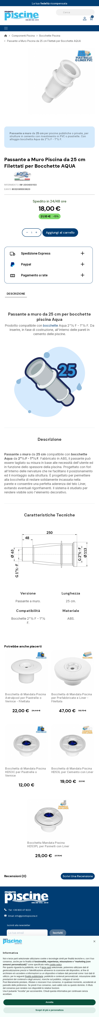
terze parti (46, 967)
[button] (94, 941)
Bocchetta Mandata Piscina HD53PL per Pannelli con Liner (48, 844)
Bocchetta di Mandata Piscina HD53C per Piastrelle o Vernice (25, 772)
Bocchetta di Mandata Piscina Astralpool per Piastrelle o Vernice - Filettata (25, 697)
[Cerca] (75, 12)
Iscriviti (58, 932)
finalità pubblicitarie (34, 976)
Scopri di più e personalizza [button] (49, 1010)
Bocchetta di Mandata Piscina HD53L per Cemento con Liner (72, 770)
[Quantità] (32, 232)
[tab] (16, 294)
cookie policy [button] (55, 964)
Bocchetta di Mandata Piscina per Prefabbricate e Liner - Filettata (71, 697)
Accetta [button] (49, 1002)
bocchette (50, 325)
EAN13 (7, 189)
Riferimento (11, 184)
